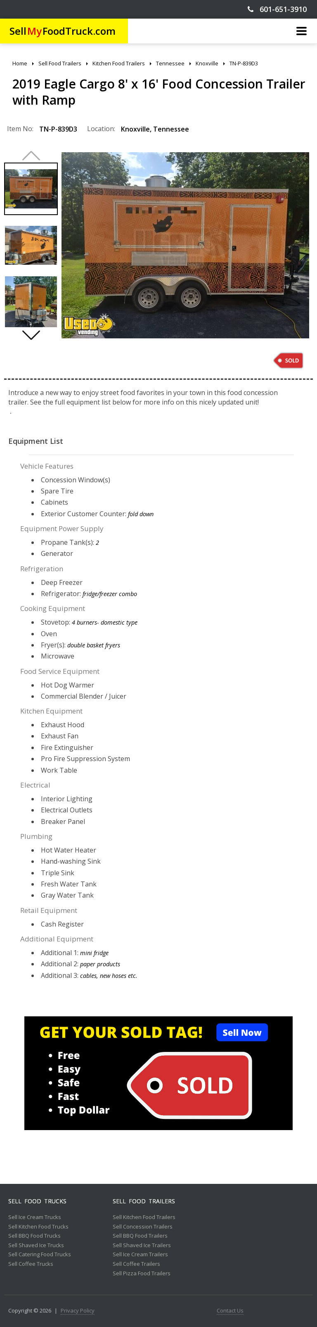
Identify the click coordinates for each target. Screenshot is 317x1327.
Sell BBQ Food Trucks (34, 1236)
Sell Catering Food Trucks (39, 1254)
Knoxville (135, 129)
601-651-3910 (277, 9)
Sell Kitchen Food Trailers (144, 1217)
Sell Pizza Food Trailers (141, 1273)
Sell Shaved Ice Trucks (36, 1245)
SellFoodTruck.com (62, 31)
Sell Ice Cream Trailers (140, 1254)
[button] (31, 335)
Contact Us (230, 1311)
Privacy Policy (78, 1311)
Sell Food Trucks (37, 1201)
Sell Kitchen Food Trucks (38, 1227)
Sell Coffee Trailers (136, 1264)
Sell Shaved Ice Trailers (142, 1245)
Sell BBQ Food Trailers (140, 1236)
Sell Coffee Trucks (30, 1264)
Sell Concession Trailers (143, 1227)
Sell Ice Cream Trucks (34, 1217)
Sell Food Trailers (144, 1201)
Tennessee (171, 129)
